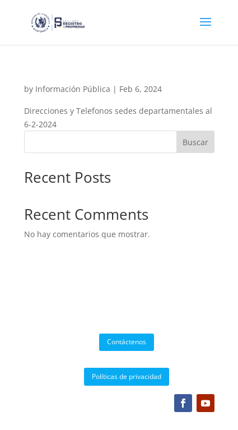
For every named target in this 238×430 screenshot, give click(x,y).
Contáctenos (126, 341)
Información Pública (72, 89)
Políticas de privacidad (126, 376)
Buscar (195, 142)
